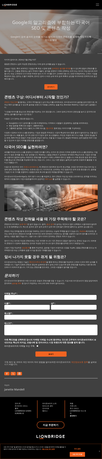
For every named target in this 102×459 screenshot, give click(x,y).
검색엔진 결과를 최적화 (61, 68)
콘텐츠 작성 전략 (11, 102)
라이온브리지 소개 (49, 403)
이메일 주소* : (10, 293)
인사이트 (45, 408)
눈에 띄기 (23, 224)
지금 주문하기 (50, 425)
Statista (82, 231)
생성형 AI (26, 248)
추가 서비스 (74, 408)
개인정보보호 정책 (79, 362)
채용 (71, 403)
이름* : (7, 303)
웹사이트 (49, 128)
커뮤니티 (73, 406)
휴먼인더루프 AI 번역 (37, 262)
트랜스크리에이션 (31, 167)
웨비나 (44, 411)
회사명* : (8, 313)
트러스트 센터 (47, 406)
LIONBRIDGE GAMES (23, 411)
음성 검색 (50, 224)
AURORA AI (19, 413)
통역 (16, 408)
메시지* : (8, 323)
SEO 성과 (49, 179)
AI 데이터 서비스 (21, 406)
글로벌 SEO (16, 283)
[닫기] (99, 451)
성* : (53, 303)
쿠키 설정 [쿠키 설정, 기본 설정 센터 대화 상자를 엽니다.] (77, 449)
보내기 (51, 354)
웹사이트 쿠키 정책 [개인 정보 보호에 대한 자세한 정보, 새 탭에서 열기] (48, 449)
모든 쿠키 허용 (77, 454)
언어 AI (17, 403)
